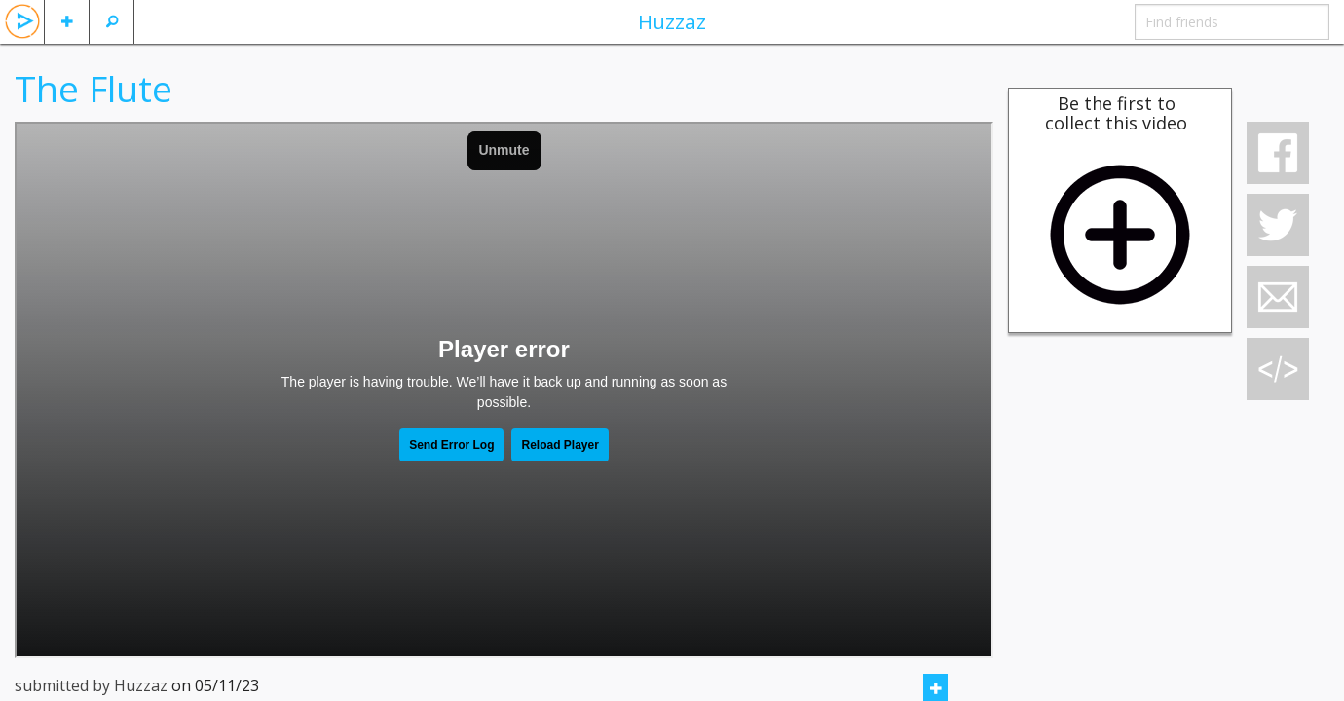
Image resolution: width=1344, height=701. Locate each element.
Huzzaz (672, 21)
